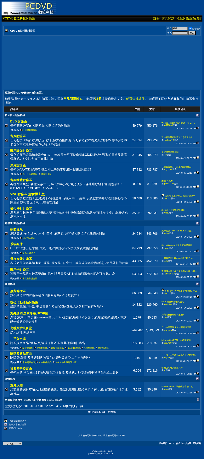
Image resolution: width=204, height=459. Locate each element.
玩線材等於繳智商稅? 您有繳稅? (177, 137)
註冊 (156, 18)
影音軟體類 (42, 348)
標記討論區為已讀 (189, 18)
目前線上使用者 (13, 399)
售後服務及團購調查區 (65, 362)
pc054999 (168, 343)
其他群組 (10, 284)
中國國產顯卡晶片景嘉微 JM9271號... (179, 271)
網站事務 (10, 379)
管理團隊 (112, 412)
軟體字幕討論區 (29, 130)
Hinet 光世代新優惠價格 (173, 301)
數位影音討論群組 (15, 115)
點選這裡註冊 (135, 98)
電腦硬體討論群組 (15, 223)
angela (167, 357)
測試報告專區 (28, 238)
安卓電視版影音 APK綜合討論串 (180, 196)
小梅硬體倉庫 (28, 362)
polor (166, 389)
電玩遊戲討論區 (29, 278)
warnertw (168, 330)
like (165, 155)
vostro (166, 248)
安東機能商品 (45, 362)
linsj (165, 317)
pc (165, 370)
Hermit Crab (169, 274)
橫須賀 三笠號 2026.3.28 (173, 210)
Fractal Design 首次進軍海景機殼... (178, 245)
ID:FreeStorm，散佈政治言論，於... (178, 386)
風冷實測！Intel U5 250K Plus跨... (177, 231)
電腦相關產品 (73, 348)
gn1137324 (169, 183)
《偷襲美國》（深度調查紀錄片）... (178, 166)
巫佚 (166, 261)
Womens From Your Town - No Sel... (178, 123)
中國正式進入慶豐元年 (172, 367)
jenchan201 (169, 140)
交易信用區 (103, 348)
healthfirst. (168, 304)
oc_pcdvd (168, 169)
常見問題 (168, 18)
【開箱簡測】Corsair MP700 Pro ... (178, 258)
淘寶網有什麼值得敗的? (173, 314)
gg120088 (168, 125)
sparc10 (167, 198)
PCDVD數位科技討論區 (19, 18)
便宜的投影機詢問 (170, 152)
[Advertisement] (102, 63)
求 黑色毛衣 (167, 181)
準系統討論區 (28, 253)
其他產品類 (89, 348)
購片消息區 (46, 174)
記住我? (194, 29)
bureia (166, 233)
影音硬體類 (27, 348)
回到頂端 (197, 443)
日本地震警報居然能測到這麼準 (176, 327)
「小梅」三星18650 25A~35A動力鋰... (179, 355)
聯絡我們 (163, 443)
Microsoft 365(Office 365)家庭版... (177, 340)
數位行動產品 (57, 348)
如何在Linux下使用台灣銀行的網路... (182, 290)
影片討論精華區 (29, 174)
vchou (166, 213)
